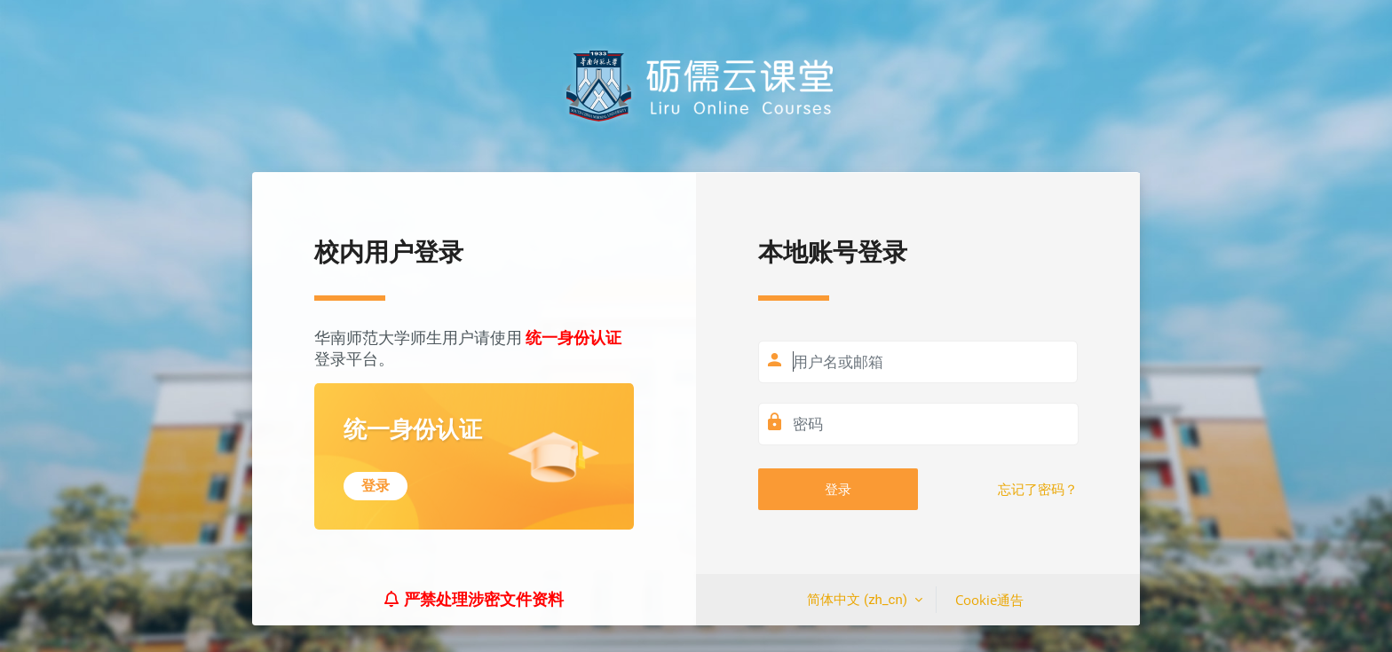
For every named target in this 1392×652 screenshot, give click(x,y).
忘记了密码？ (1038, 490)
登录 (838, 489)
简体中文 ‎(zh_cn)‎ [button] (858, 600)
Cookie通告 (989, 600)
